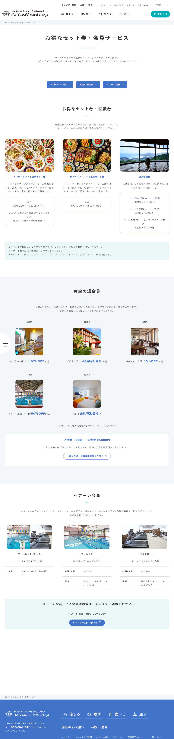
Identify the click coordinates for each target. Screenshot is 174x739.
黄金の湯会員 (86, 84)
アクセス (130, 5)
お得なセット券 (58, 84)
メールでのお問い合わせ (85, 622)
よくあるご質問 (116, 5)
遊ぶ (139, 714)
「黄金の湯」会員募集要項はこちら (85, 456)
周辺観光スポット (136, 737)
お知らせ (103, 5)
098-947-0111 (21, 727)
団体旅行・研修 (69, 5)
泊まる (71, 714)
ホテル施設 (103, 737)
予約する (159, 13)
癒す (94, 714)
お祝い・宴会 (86, 5)
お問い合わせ (143, 5)
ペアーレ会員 (113, 84)
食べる (117, 714)
